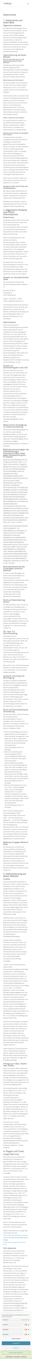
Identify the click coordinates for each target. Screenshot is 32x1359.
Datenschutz (17, 1356)
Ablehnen (16, 1348)
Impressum (23, 1356)
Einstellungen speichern (16, 1352)
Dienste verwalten (16, 1338)
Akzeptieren (16, 1343)
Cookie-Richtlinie (9, 1356)
